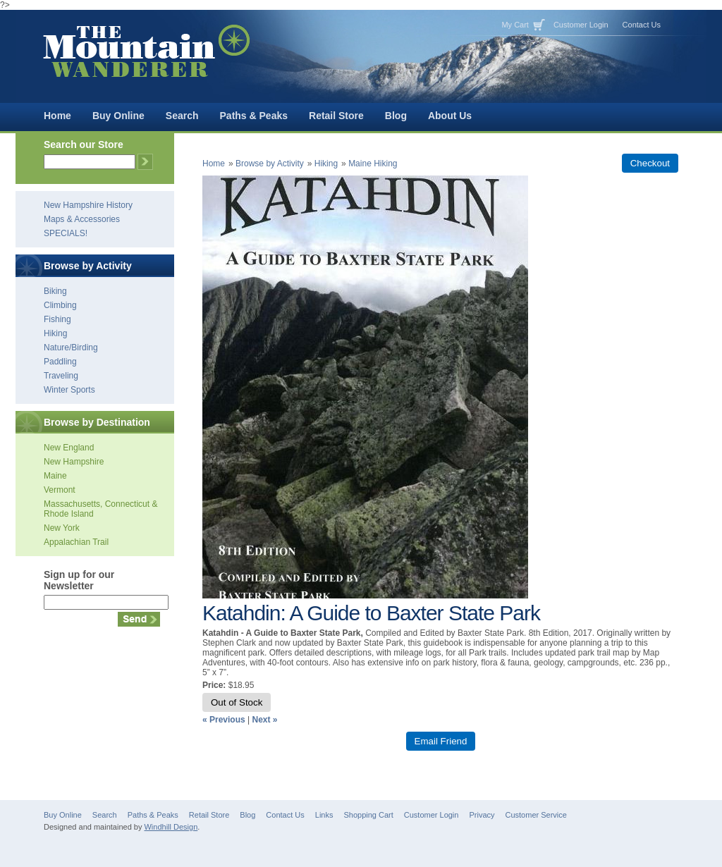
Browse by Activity (269, 163)
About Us (450, 115)
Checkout (650, 163)
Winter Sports (69, 390)
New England (69, 448)
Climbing (60, 305)
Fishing (57, 319)
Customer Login (580, 24)
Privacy (481, 815)
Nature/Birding (71, 347)
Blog (396, 115)
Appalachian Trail (76, 542)
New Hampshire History (88, 205)
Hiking (55, 333)
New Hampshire (74, 462)
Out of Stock (236, 702)
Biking (55, 291)
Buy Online (118, 115)
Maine (55, 476)
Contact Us (642, 24)
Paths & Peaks (254, 115)
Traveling (61, 376)
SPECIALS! (65, 233)
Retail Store (336, 115)
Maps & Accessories (82, 219)
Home (57, 115)
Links (324, 815)
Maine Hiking (372, 163)
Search (182, 115)
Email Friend (441, 741)
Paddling (60, 362)
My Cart (515, 24)
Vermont (59, 490)
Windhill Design (170, 827)
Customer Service (536, 815)
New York (62, 528)
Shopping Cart (368, 815)
